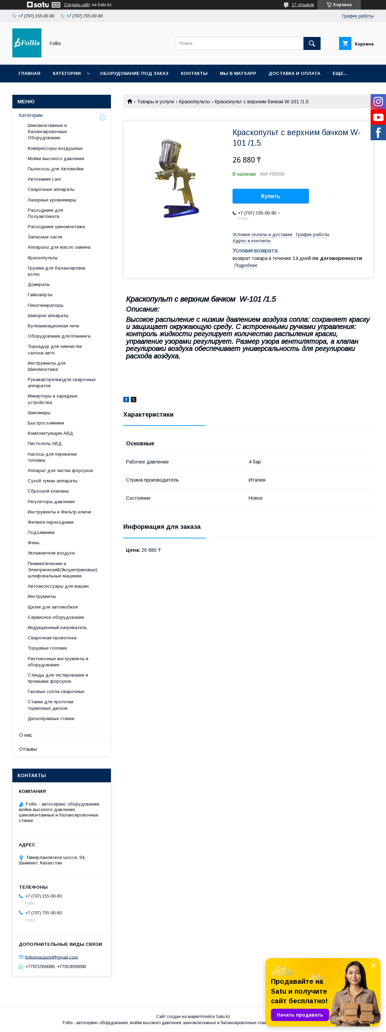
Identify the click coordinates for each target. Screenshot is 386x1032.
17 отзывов (303, 4)
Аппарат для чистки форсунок (60, 470)
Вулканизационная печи (53, 325)
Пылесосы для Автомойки (56, 168)
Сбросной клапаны (48, 491)
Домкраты (39, 284)
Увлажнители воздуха (51, 553)
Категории (67, 73)
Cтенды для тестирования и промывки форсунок (58, 678)
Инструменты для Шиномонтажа (46, 366)
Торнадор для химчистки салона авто (55, 349)
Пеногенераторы (45, 305)
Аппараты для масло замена (59, 247)
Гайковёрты (40, 294)
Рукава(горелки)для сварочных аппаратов (62, 382)
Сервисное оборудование (56, 617)
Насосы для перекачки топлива (52, 457)
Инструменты (42, 596)
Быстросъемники (46, 423)
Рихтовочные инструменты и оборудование (58, 661)
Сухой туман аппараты (52, 480)
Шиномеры (39, 412)
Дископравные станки (51, 718)
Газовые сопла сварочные (56, 691)
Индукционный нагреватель (57, 627)
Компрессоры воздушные (55, 148)
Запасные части (45, 236)
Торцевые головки (47, 648)
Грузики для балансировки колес (56, 271)
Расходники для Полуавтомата (45, 213)
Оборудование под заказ (134, 73)
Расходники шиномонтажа (56, 226)
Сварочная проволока (52, 637)
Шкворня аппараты (48, 315)
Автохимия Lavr (44, 179)
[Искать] (312, 43)
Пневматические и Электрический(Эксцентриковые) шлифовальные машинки (62, 569)
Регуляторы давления (51, 501)
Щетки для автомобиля (53, 607)
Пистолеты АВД (45, 443)
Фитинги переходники (51, 522)
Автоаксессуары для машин (58, 586)
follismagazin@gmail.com (51, 956)
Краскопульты (194, 101)
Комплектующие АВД (50, 433)
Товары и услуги (155, 101)
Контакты (194, 73)
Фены (33, 542)
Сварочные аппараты (51, 189)
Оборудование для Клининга (59, 336)
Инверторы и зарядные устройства (52, 399)
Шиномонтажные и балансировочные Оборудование (47, 131)
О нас (25, 735)
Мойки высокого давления (56, 158)
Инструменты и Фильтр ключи (59, 511)
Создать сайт (77, 4)
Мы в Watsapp (238, 73)
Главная (29, 73)
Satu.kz (223, 1016)
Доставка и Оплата (294, 73)
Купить (271, 196)
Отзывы (28, 749)
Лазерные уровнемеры (52, 200)
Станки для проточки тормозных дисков (50, 704)
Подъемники (41, 532)
